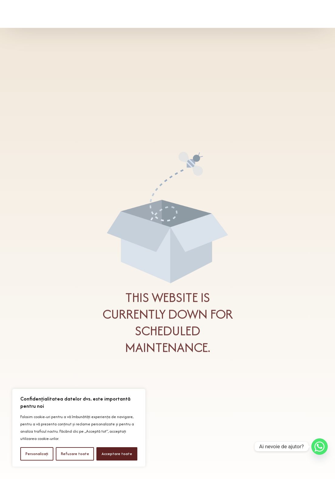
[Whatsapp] (319, 446)
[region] (79, 428)
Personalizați (36, 454)
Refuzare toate (75, 454)
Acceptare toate (117, 454)
